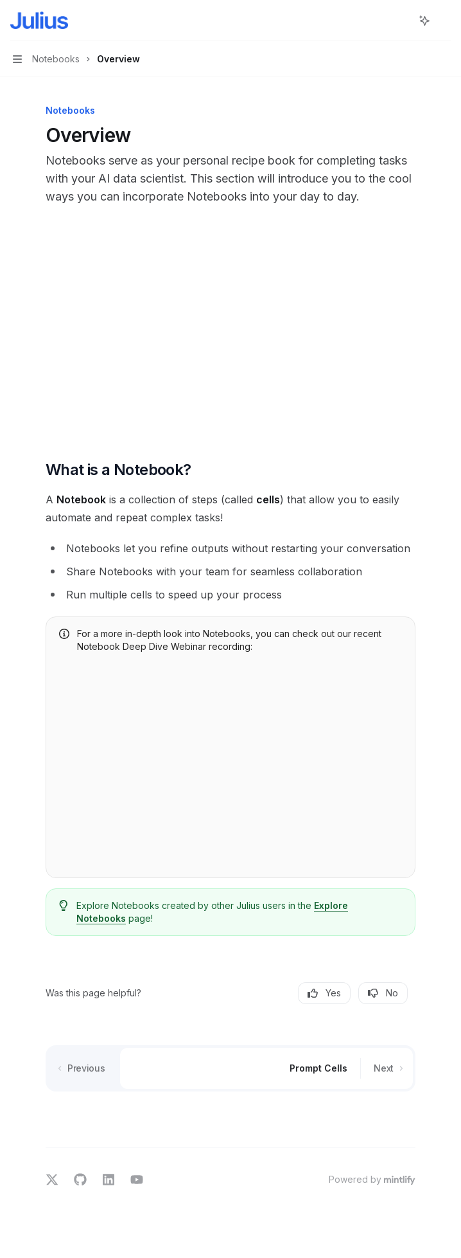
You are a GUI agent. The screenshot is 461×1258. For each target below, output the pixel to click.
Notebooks (101, 918)
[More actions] (444, 21)
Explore (331, 905)
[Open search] (400, 20)
